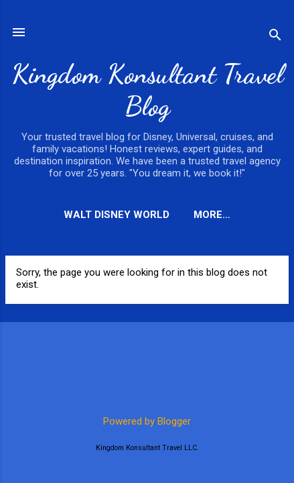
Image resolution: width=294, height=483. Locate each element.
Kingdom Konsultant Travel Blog (147, 90)
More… (212, 215)
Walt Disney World (116, 215)
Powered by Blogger (147, 421)
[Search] (275, 36)
